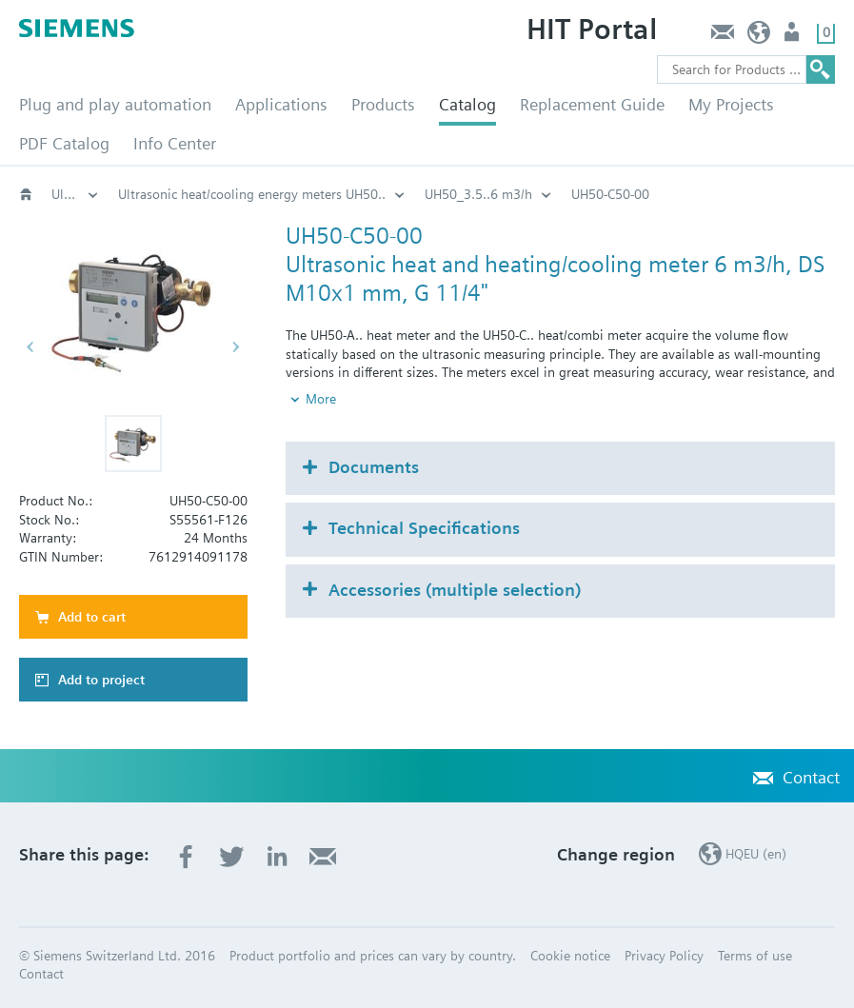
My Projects (731, 104)
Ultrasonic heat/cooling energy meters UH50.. (252, 194)
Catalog (467, 104)
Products (383, 104)
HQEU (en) (759, 36)
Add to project (101, 679)
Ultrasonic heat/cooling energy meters (75, 194)
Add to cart (92, 616)
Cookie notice (570, 955)
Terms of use (755, 955)
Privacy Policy (664, 955)
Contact (722, 36)
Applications (281, 104)
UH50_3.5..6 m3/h (478, 194)
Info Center (174, 143)
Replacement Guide (592, 104)
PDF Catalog (64, 143)
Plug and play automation (115, 104)
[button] (133, 443)
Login (794, 36)
